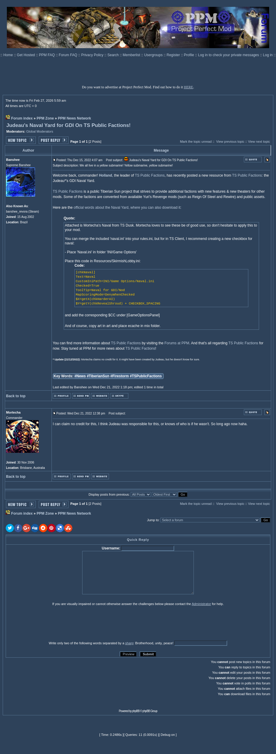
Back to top (15, 396)
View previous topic (230, 141)
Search (113, 55)
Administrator (201, 604)
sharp (129, 643)
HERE (188, 87)
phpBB (136, 711)
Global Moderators (39, 131)
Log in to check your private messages (229, 55)
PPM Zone (45, 118)
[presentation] (52, 623)
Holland (105, 175)
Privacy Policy (93, 55)
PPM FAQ (47, 55)
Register (174, 55)
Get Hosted (26, 55)
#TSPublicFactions (146, 376)
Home (8, 55)
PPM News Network (74, 118)
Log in (268, 55)
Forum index (22, 118)
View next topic (259, 141)
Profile (189, 55)
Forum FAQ (68, 55)
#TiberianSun (98, 376)
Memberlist (132, 55)
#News (80, 376)
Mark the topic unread (195, 141)
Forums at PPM (176, 343)
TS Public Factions (150, 175)
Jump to (153, 520)
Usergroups (153, 55)
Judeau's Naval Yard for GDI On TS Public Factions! (68, 125)
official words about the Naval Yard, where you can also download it (127, 207)
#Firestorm (119, 376)
